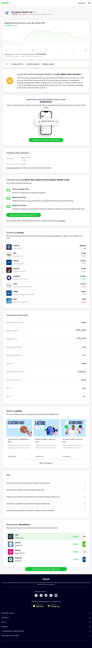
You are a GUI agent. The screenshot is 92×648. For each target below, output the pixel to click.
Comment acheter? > (33, 64)
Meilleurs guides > (48, 64)
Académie (61, 221)
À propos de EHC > (18, 64)
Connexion (81, 3)
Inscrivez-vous (8, 54)
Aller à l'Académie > (45, 463)
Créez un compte (12, 168)
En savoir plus (12, 456)
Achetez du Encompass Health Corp (46, 140)
